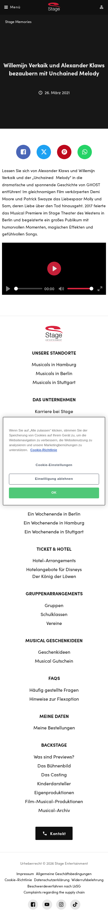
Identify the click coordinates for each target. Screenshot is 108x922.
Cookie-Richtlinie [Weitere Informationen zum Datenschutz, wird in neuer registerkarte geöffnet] (43, 450)
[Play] (8, 288)
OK (53, 492)
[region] (54, 461)
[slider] (28, 288)
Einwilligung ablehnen (54, 478)
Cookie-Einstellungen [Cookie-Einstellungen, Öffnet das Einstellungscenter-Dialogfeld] (54, 465)
